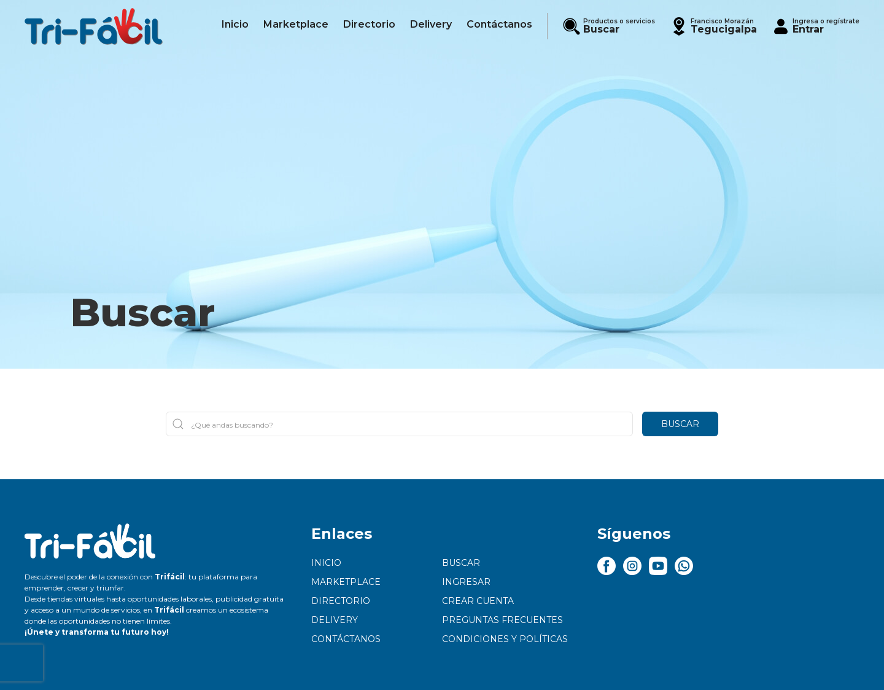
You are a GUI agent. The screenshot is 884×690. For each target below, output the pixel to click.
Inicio (326, 562)
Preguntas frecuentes (502, 619)
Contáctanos (346, 639)
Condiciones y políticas (505, 639)
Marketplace (346, 581)
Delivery (334, 619)
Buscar (680, 423)
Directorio (340, 600)
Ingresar (466, 581)
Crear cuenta (478, 600)
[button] (713, 26)
